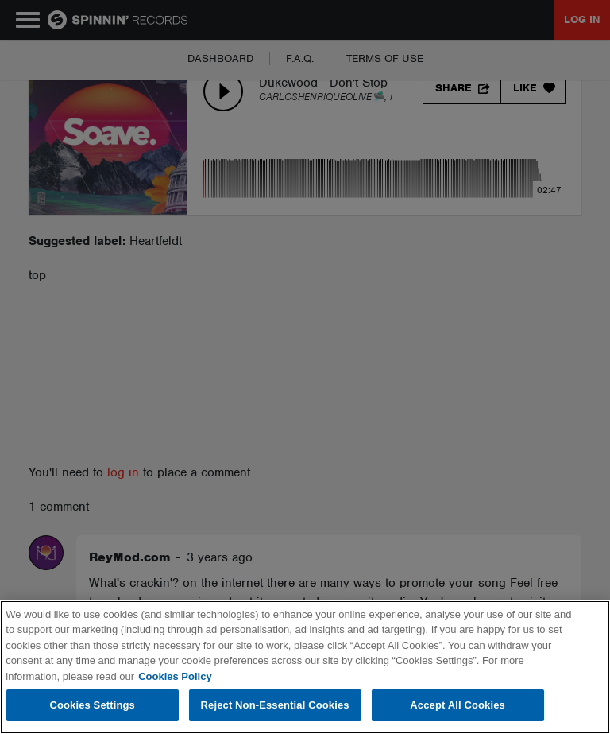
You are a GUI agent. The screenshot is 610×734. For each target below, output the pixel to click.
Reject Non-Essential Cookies (275, 705)
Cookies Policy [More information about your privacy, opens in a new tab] (174, 676)
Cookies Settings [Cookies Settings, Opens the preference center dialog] (92, 705)
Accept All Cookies (457, 705)
